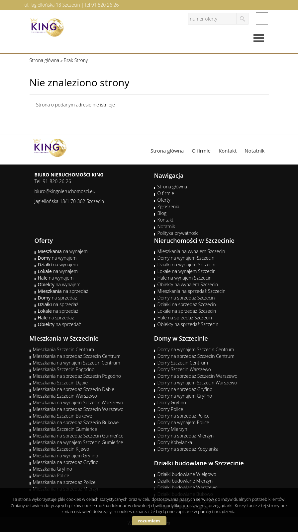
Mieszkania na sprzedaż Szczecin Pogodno (77, 376)
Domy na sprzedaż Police (183, 416)
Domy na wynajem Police (183, 422)
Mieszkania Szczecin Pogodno (64, 369)
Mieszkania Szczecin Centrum (63, 349)
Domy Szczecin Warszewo (184, 369)
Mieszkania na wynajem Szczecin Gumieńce (78, 442)
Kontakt (228, 150)
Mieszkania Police (51, 475)
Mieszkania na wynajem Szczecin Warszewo (78, 402)
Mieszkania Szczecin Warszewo (65, 396)
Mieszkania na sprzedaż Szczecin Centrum (77, 356)
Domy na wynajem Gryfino (184, 396)
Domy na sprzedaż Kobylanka (188, 449)
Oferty (163, 200)
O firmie (201, 150)
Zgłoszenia (168, 206)
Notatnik (254, 150)
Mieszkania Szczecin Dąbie (60, 382)
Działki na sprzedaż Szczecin (186, 304)
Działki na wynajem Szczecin (186, 264)
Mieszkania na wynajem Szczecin (191, 251)
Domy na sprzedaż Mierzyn (185, 435)
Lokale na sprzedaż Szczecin (186, 311)
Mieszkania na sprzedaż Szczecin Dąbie (73, 389)
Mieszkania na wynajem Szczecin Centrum (76, 363)
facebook (262, 18)
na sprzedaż (63, 291)
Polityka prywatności (178, 233)
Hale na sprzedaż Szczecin (184, 317)
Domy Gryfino (171, 402)
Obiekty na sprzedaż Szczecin (188, 324)
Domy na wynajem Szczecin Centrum (195, 349)
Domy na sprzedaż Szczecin (186, 298)
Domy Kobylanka (174, 442)
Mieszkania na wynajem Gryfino (65, 455)
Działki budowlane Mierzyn (185, 481)
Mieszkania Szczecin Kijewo (61, 449)
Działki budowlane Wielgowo (186, 474)
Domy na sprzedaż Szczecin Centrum (196, 356)
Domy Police (170, 409)
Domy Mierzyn (172, 429)
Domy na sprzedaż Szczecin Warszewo (197, 376)
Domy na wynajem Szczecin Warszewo (197, 382)
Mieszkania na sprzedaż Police (64, 482)
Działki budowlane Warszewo (187, 487)
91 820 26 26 (105, 5)
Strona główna (167, 150)
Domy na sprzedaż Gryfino (185, 389)
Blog (161, 213)
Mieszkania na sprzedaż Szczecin (191, 291)
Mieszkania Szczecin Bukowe (62, 416)
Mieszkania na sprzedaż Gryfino (66, 462)
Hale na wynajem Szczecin (184, 278)
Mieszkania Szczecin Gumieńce (65, 429)
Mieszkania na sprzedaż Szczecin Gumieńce (78, 435)
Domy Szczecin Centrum (182, 363)
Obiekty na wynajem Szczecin (187, 284)
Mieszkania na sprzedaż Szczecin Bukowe (76, 422)
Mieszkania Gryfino (52, 469)
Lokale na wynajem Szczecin (186, 271)
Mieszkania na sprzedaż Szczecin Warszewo (78, 409)
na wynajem (63, 251)
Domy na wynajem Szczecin (186, 258)
